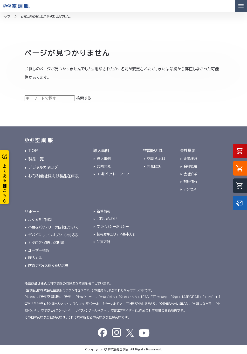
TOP (33, 150)
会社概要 (190, 166)
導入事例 (103, 158)
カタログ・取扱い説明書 (46, 242)
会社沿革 (190, 174)
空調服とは (156, 158)
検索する (83, 98)
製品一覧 (36, 159)
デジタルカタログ (43, 167)
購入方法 (35, 258)
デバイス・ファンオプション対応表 (53, 235)
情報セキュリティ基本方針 (116, 234)
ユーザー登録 (38, 250)
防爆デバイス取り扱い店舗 (48, 265)
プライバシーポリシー (113, 226)
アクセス (190, 189)
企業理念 (190, 158)
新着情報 (103, 211)
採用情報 (190, 181)
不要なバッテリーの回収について (53, 227)
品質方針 (103, 241)
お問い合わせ (107, 219)
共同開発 (103, 166)
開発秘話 (154, 166)
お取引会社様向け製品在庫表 (53, 176)
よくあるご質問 (40, 220)
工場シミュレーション (113, 174)
